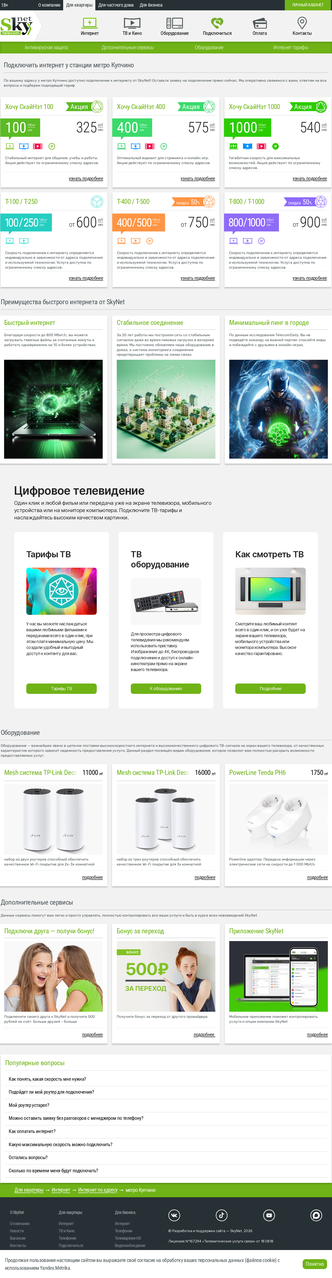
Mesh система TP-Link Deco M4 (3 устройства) (178, 772)
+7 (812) (243, 5)
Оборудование (20, 732)
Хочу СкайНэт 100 (29, 107)
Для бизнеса (151, 5)
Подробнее (270, 688)
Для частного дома (116, 5)
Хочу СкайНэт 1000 (254, 107)
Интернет (61, 1190)
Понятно (315, 1264)
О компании (49, 5)
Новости (16, 1230)
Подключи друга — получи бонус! (49, 931)
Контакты (18, 1245)
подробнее (92, 877)
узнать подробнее (86, 178)
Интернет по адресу (97, 1190)
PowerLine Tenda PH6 (257, 772)
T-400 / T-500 (133, 202)
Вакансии (18, 1238)
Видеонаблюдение (130, 1245)
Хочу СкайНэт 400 (141, 107)
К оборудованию (166, 688)
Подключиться (71, 1245)
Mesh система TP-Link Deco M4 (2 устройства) (65, 772)
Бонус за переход (140, 931)
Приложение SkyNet (256, 931)
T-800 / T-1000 (246, 202)
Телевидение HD (128, 1238)
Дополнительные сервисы (37, 902)
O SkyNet (17, 1212)
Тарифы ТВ (61, 688)
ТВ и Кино (66, 1230)
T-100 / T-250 (21, 202)
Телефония (67, 1238)
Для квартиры (79, 5)
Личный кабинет (308, 5)
